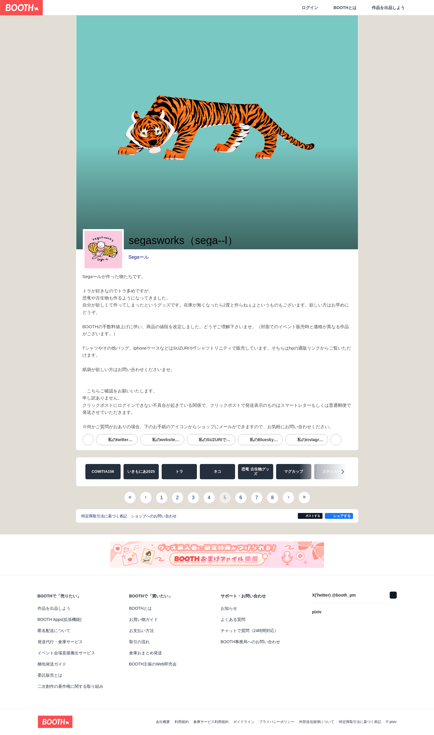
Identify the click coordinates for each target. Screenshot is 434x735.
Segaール (139, 257)
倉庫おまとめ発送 (145, 653)
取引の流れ (139, 641)
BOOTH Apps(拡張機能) (60, 619)
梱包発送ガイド (52, 664)
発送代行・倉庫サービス (60, 641)
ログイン (310, 8)
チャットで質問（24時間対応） (250, 630)
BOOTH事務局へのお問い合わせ (251, 641)
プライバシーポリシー (276, 722)
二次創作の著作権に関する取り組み (70, 686)
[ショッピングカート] (420, 7)
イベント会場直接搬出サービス (66, 653)
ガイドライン (243, 722)
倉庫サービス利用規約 (211, 722)
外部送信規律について (316, 722)
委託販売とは (50, 675)
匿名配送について (54, 630)
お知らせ (229, 608)
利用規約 (182, 722)
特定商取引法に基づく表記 (360, 722)
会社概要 (163, 722)
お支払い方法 (141, 630)
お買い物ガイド (143, 619)
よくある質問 (233, 619)
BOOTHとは (345, 8)
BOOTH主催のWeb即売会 (153, 664)
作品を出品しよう (388, 8)
